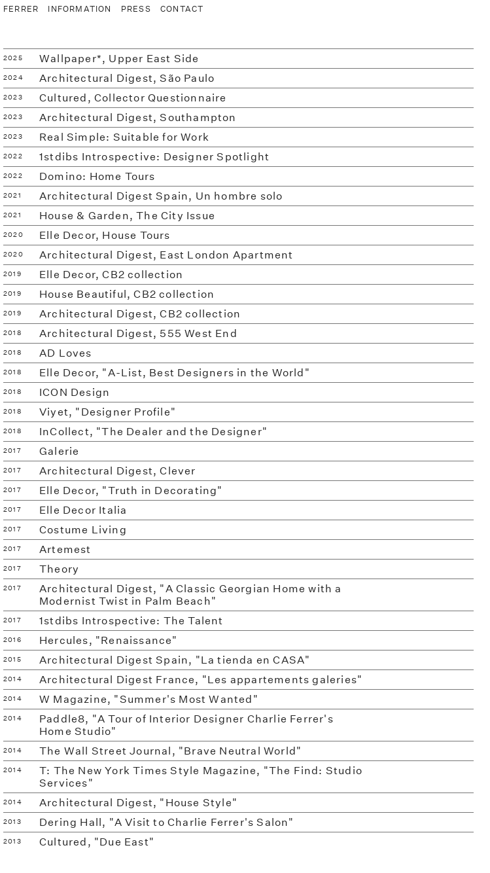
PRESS (136, 8)
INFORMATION (79, 8)
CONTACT (181, 8)
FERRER (21, 8)
